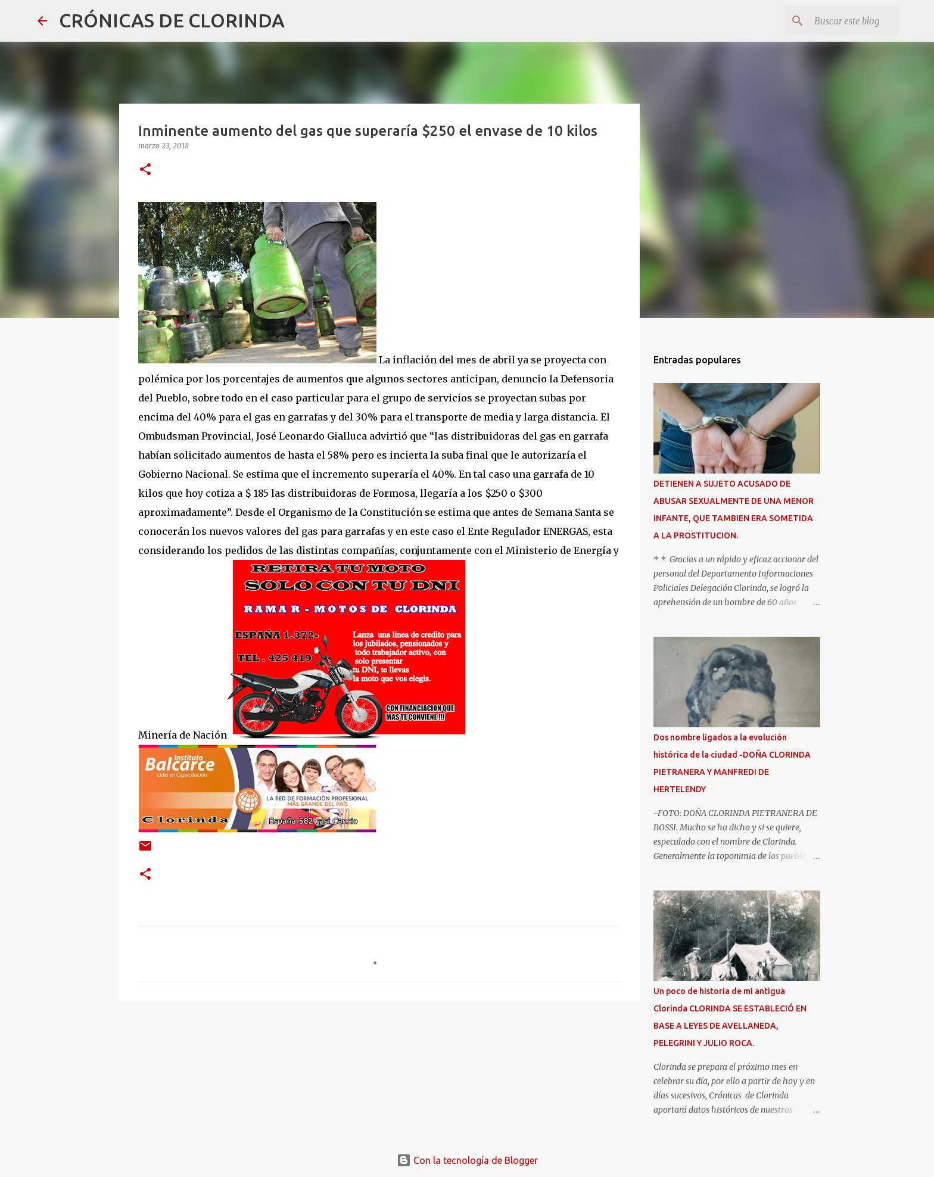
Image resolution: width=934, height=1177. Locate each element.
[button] (145, 170)
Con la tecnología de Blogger (467, 1160)
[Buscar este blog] (836, 21)
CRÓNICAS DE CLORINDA (172, 20)
